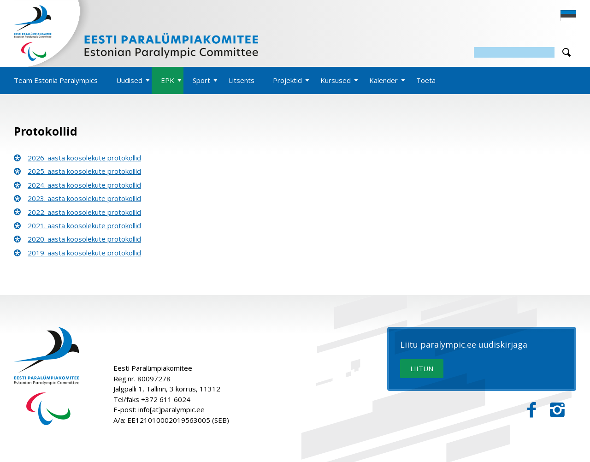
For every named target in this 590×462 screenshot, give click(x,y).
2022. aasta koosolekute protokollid (84, 212)
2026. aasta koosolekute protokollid (84, 157)
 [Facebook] (531, 410)
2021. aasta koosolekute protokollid (84, 225)
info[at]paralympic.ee (171, 409)
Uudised (129, 80)
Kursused (335, 80)
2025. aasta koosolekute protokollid (84, 171)
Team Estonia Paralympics (56, 80)
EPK (167, 80)
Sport (201, 80)
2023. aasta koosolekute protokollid (84, 198)
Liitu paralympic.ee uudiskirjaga (463, 345)
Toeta (426, 80)
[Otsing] (514, 52)
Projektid (287, 80)
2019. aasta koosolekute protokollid (84, 252)
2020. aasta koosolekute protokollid (84, 238)
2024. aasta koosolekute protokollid (84, 185)
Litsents (241, 80)
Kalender (383, 80)
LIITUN (421, 368)
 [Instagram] (557, 410)
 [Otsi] (566, 52)
